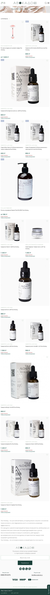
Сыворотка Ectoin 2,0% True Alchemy (9, 309)
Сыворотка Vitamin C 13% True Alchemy (10, 246)
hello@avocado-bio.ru (37, 575)
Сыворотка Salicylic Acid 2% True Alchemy (10, 407)
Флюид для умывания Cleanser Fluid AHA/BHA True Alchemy (15, 210)
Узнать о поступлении (30, 57)
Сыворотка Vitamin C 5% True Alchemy (34, 444)
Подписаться (25, 563)
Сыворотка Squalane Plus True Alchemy (9, 444)
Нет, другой (14, 593)
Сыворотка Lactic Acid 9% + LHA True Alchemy (36, 346)
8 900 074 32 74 (5, 575)
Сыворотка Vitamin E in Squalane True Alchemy (11, 505)
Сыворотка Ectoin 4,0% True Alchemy (9, 346)
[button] (48, 590)
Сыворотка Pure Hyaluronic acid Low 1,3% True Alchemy (13, 110)
